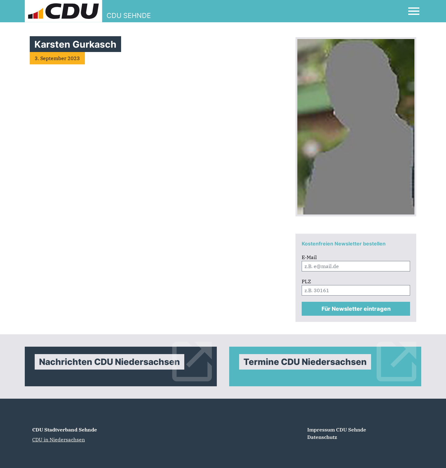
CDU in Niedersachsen (58, 439)
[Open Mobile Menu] (413, 11)
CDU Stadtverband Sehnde (64, 430)
